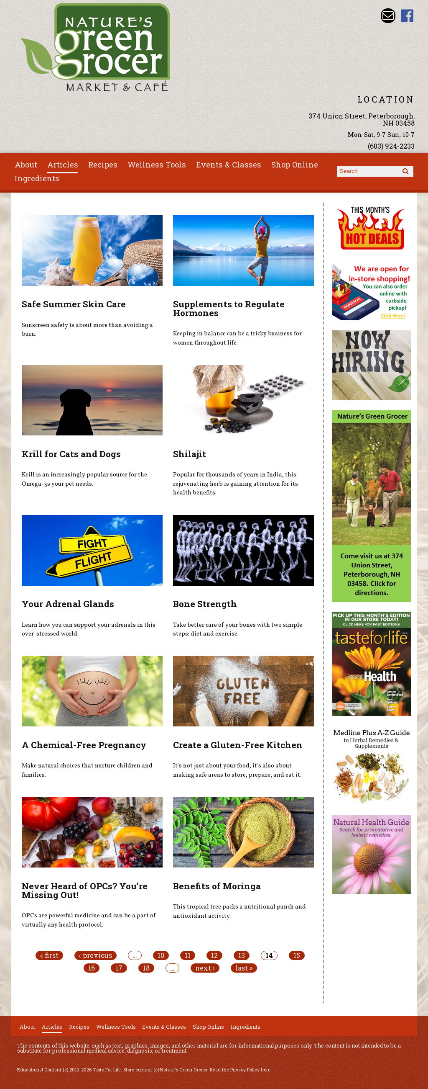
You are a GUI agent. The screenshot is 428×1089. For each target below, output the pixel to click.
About (26, 165)
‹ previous (95, 955)
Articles (62, 165)
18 (146, 968)
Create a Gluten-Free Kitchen (238, 745)
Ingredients (37, 178)
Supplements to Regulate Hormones (229, 308)
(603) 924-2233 (391, 146)
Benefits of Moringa (217, 886)
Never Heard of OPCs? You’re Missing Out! (85, 890)
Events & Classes (228, 165)
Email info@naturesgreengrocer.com (388, 15)
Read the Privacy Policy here (240, 1070)
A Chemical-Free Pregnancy (84, 745)
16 (91, 968)
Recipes (102, 165)
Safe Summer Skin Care (74, 304)
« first (49, 955)
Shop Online (294, 165)
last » (243, 968)
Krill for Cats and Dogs (71, 454)
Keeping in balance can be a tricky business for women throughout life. (237, 338)
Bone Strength (205, 604)
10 (161, 955)
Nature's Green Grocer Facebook (407, 15)
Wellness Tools (156, 165)
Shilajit (189, 454)
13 (241, 955)
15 (296, 955)
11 (188, 955)
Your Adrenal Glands (68, 604)
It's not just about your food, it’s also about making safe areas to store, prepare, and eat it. (237, 770)
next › (205, 968)
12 (214, 955)
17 (118, 968)
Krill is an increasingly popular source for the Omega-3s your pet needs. (84, 479)
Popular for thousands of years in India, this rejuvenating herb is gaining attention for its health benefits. (235, 484)
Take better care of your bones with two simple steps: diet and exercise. (237, 629)
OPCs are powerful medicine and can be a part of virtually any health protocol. (89, 920)
